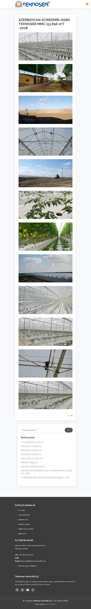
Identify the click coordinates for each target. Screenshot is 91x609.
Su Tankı (20, 510)
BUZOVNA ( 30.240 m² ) (31, 454)
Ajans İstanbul (51, 604)
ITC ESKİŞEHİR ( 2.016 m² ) (32, 442)
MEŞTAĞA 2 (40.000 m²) (31, 450)
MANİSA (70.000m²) (29, 462)
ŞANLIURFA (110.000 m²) (32, 458)
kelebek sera (21, 519)
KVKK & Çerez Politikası (26, 566)
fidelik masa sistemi (24, 528)
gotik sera (20, 533)
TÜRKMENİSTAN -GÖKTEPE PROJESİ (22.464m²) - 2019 (45, 477)
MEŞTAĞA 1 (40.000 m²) (31, 446)
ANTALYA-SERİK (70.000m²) (33, 466)
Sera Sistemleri (22, 515)
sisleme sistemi (22, 524)
